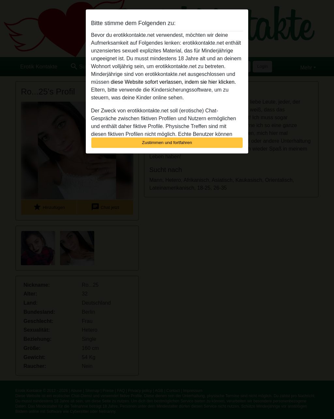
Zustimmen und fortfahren (167, 142)
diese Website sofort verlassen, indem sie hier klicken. (173, 82)
